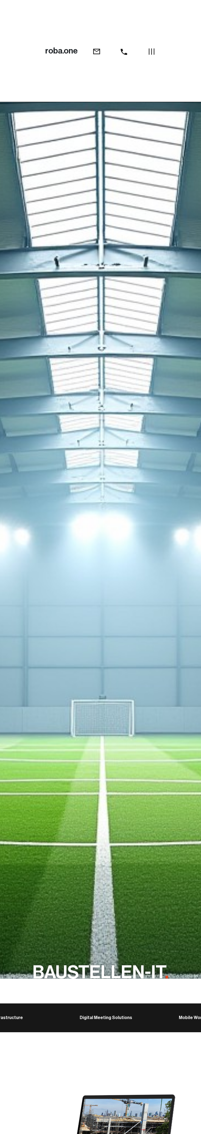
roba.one (61, 51)
